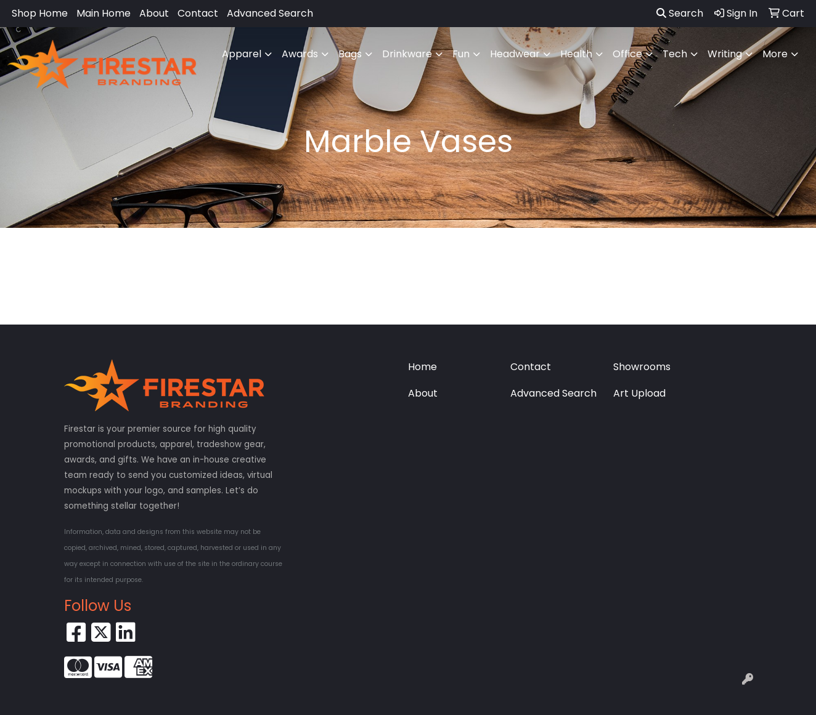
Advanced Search (270, 13)
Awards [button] (300, 54)
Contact (197, 13)
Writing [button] (725, 54)
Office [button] (627, 54)
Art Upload (639, 393)
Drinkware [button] (407, 54)
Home (422, 367)
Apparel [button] (241, 54)
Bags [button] (350, 54)
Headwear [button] (515, 54)
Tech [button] (675, 54)
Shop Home (40, 13)
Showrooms (642, 367)
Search (679, 13)
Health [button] (576, 54)
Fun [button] (461, 54)
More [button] (775, 54)
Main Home (103, 13)
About (154, 13)
